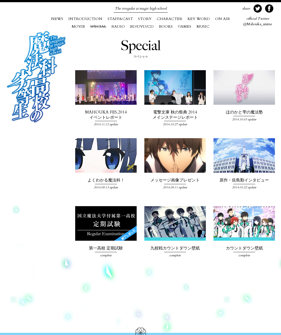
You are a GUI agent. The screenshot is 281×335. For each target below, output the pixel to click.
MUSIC (202, 26)
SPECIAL (98, 26)
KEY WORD (198, 18)
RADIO (118, 26)
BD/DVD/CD (142, 26)
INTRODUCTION (85, 18)
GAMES (184, 26)
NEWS (57, 18)
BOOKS (166, 26)
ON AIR (222, 18)
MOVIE (78, 26)
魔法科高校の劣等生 (36, 76)
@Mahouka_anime (257, 21)
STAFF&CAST (120, 18)
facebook (269, 8)
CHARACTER (169, 18)
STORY (144, 18)
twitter (257, 8)
